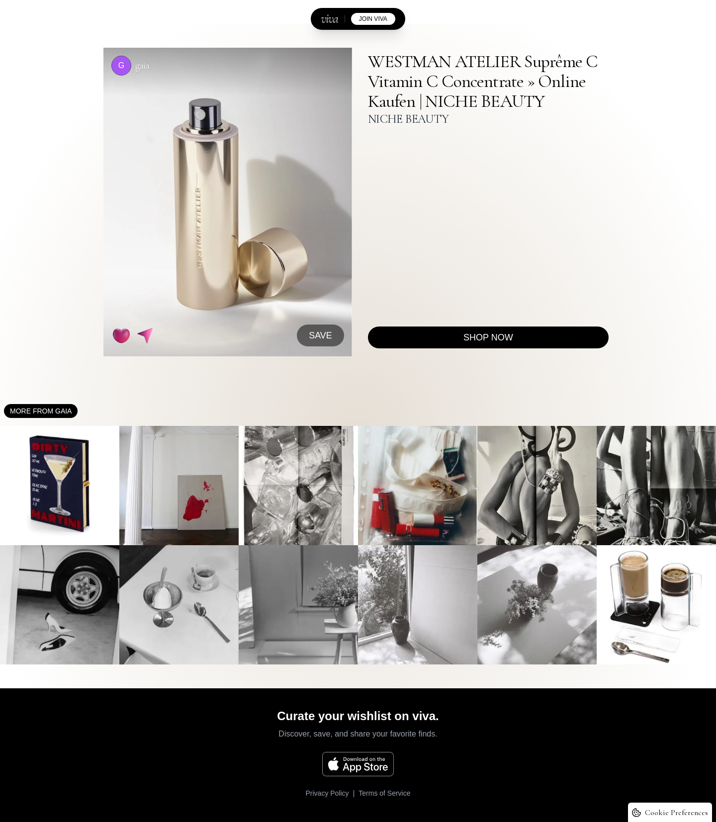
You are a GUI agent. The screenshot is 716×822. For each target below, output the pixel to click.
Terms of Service (384, 793)
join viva (373, 18)
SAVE (320, 335)
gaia (142, 66)
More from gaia (41, 411)
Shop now (488, 337)
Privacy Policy (327, 793)
